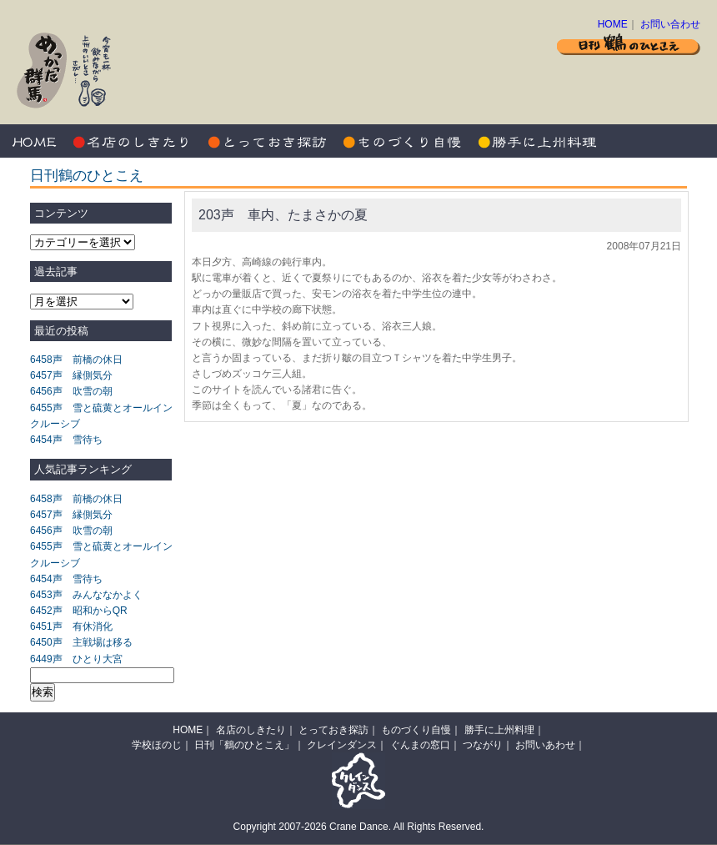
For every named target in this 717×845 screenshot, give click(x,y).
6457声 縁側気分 (71, 375)
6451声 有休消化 (71, 626)
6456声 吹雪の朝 (71, 391)
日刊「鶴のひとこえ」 (244, 745)
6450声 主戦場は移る (81, 642)
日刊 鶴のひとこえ (628, 44)
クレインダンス (342, 745)
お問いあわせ (545, 745)
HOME (613, 24)
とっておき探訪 (266, 141)
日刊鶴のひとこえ (86, 176)
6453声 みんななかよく (86, 595)
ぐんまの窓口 (420, 745)
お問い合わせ (670, 24)
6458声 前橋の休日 (76, 359)
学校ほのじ (157, 745)
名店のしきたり (133, 141)
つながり (483, 745)
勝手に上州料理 (533, 141)
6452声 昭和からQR (79, 610)
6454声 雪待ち (66, 439)
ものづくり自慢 (400, 141)
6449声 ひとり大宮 (76, 659)
